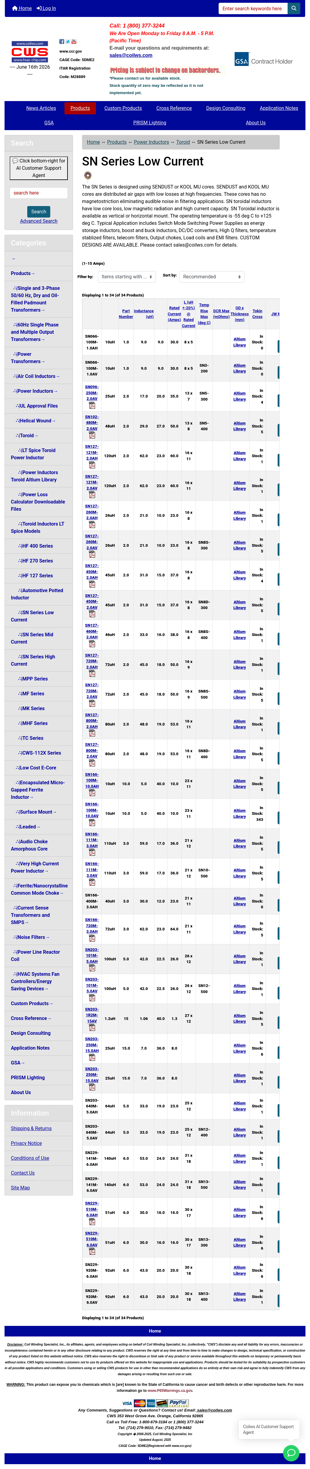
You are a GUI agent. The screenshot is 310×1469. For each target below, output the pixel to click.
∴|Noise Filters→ (30, 937)
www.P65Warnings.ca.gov (170, 1391)
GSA (49, 123)
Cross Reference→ (31, 1018)
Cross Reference (174, 108)
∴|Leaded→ (26, 827)
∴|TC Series (27, 738)
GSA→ (18, 1063)
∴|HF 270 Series (32, 561)
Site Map (20, 1188)
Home (22, 8)
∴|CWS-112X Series (36, 753)
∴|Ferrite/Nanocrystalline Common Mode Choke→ (39, 889)
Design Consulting (225, 108)
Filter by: (85, 276)
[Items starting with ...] (127, 277)
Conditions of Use (30, 1158)
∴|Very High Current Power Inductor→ (35, 867)
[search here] (39, 193)
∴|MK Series (28, 708)
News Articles (41, 108)
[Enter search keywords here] (253, 8)
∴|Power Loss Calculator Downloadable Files (38, 502)
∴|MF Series (27, 694)
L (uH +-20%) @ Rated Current (188, 314)
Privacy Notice (26, 1143)
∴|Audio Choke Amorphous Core (29, 845)
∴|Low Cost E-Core (33, 768)
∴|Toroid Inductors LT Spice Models (37, 527)
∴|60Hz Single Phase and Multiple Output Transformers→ (35, 332)
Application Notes (279, 108)
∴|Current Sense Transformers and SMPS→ (30, 915)
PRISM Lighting (149, 123)
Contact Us (23, 1173)
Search (38, 212)
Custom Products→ (32, 1003)
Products (80, 108)
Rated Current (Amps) (174, 314)
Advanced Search (39, 221)
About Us (255, 123)
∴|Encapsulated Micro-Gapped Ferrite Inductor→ (38, 790)
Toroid (183, 142)
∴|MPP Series (29, 679)
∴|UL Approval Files (34, 406)
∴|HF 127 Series (32, 576)
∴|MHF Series (29, 723)
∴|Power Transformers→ (28, 357)
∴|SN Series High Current (33, 660)
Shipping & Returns (31, 1128)
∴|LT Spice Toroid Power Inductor (33, 454)
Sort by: (170, 275)
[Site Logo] (29, 51)
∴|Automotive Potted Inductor (37, 594)
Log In (46, 8)
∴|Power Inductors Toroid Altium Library (34, 476)
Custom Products (123, 108)
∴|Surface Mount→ (34, 812)
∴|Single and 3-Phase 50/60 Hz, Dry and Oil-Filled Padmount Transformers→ (35, 299)
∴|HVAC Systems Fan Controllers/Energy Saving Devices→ (35, 981)
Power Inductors (151, 142)
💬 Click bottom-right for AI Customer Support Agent (38, 168)
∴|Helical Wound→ (33, 421)
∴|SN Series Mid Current (32, 638)
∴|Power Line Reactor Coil (35, 955)
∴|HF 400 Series (32, 546)
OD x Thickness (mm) (240, 314)
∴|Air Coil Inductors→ (35, 376)
